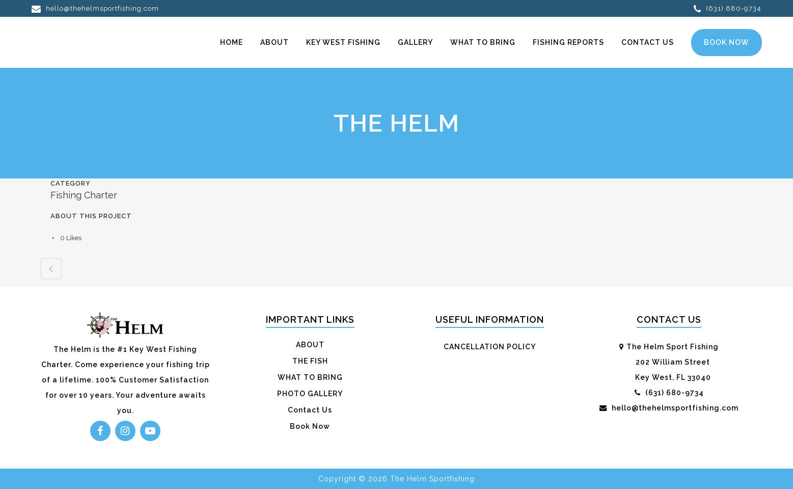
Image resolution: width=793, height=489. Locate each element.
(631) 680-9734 (727, 8)
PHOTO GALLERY (310, 394)
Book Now (726, 42)
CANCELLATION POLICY (490, 347)
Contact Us (310, 410)
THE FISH (310, 361)
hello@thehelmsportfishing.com (95, 8)
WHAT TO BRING (310, 377)
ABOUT (310, 345)
